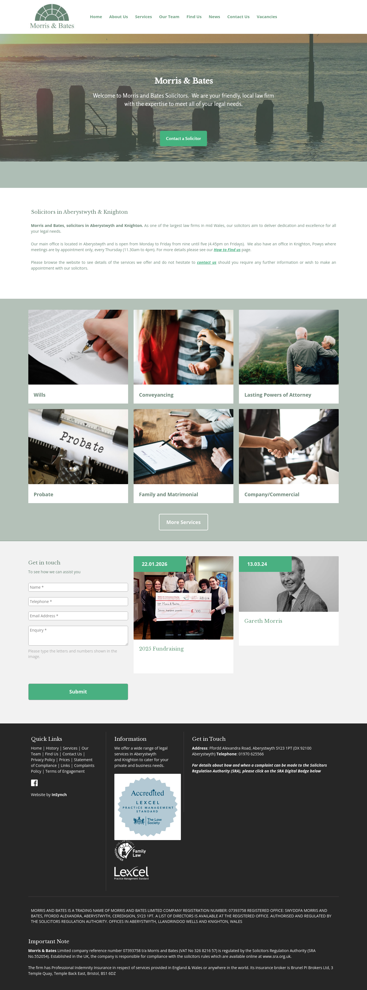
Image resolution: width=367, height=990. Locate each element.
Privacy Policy (43, 759)
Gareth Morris (263, 621)
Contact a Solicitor (183, 138)
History (52, 748)
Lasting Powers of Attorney (277, 394)
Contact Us (238, 16)
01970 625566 (251, 753)
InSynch (59, 794)
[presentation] (70, 670)
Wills (40, 394)
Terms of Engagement (65, 771)
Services (143, 16)
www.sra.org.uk (277, 956)
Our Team (169, 16)
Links (65, 765)
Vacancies (267, 16)
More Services (183, 522)
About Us (118, 16)
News (214, 16)
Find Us (194, 16)
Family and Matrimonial (169, 494)
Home (96, 16)
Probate (43, 494)
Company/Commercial (272, 494)
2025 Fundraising (161, 649)
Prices (64, 759)
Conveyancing (157, 394)
